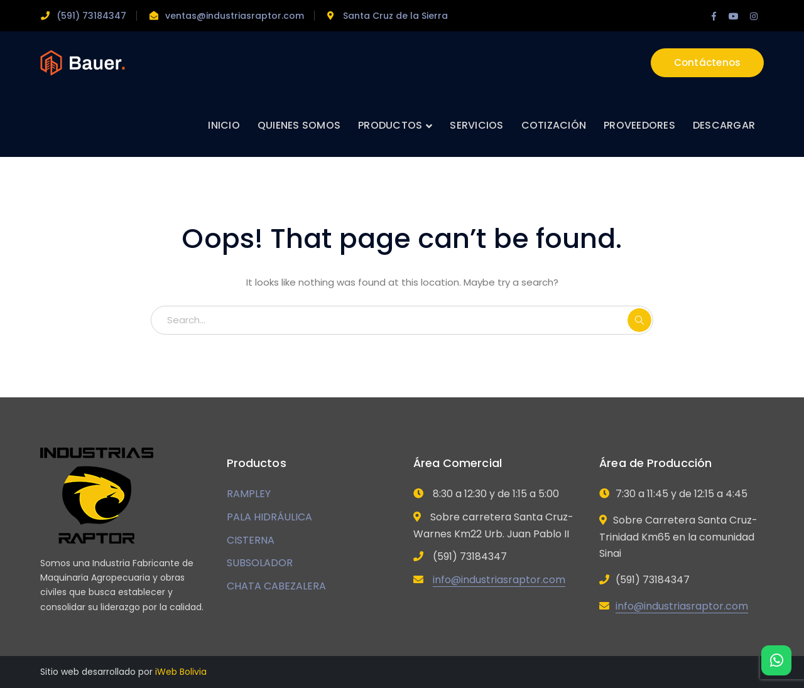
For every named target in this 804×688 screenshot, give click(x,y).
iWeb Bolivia (181, 671)
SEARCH (639, 320)
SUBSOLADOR (260, 563)
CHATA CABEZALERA (276, 586)
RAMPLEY (249, 493)
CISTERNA (250, 540)
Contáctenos (707, 62)
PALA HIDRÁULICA (269, 517)
